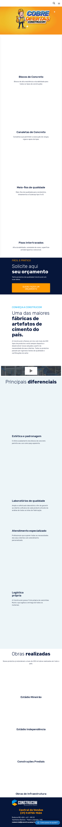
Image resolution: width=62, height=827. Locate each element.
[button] (31, 287)
